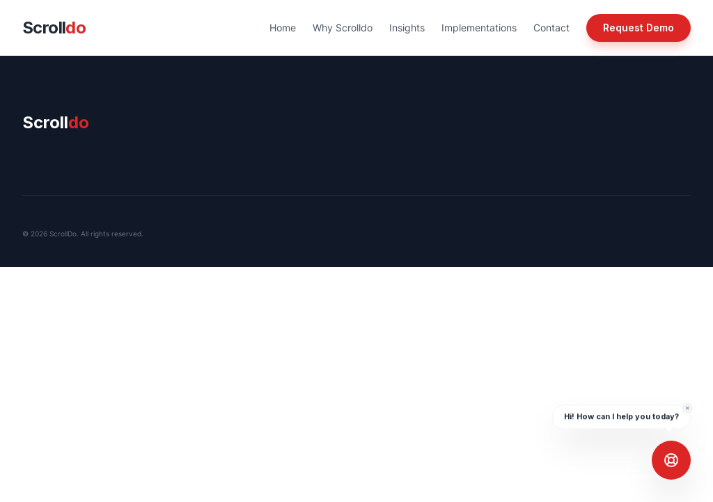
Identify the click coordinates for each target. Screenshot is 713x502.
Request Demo (638, 27)
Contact (551, 27)
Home (282, 27)
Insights (407, 27)
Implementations (479, 27)
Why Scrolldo (343, 27)
